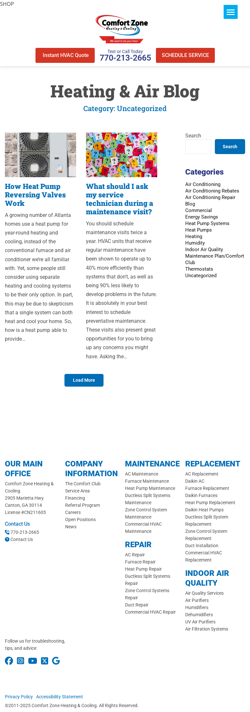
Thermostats (199, 269)
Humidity (195, 243)
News (70, 526)
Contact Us (21, 539)
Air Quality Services (204, 593)
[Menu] (231, 12)
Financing (75, 498)
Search (193, 136)
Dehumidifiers (199, 614)
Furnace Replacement (207, 488)
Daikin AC (194, 481)
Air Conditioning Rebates (212, 191)
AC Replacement (201, 474)
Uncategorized (200, 275)
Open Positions (80, 519)
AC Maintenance (141, 474)
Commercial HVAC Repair (150, 612)
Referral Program (82, 505)
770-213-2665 (125, 58)
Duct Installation (201, 545)
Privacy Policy (19, 696)
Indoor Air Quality (204, 249)
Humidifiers (196, 607)
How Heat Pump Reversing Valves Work (35, 194)
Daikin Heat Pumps (204, 509)
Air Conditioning (202, 184)
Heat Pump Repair (143, 569)
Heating (193, 236)
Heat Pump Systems (207, 223)
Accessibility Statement (59, 696)
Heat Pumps (198, 230)
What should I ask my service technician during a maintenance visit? (119, 198)
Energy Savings (201, 217)
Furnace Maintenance (147, 481)
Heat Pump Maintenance (150, 488)
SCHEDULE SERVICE (185, 55)
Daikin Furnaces (201, 495)
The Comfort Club (83, 483)
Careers (73, 512)
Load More (84, 380)
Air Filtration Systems (206, 629)
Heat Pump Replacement (210, 502)
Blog (190, 204)
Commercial (198, 210)
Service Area (77, 490)
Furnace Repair (140, 561)
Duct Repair (136, 604)
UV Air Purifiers (200, 621)
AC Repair (135, 554)
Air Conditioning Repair (210, 197)
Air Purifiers (197, 600)
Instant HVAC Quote (65, 55)
